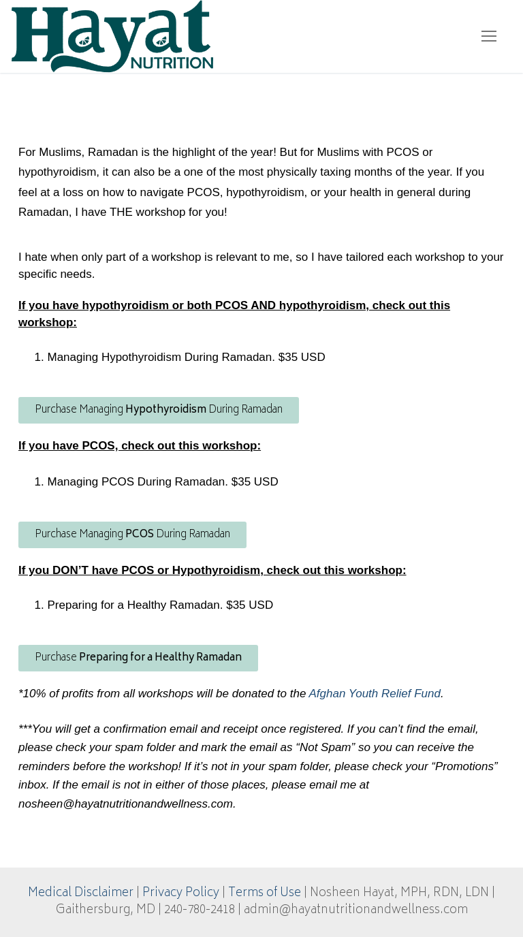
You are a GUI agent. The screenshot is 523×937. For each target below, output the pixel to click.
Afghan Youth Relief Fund (374, 693)
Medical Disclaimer (80, 893)
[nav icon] (488, 36)
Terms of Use (264, 893)
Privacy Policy (180, 893)
